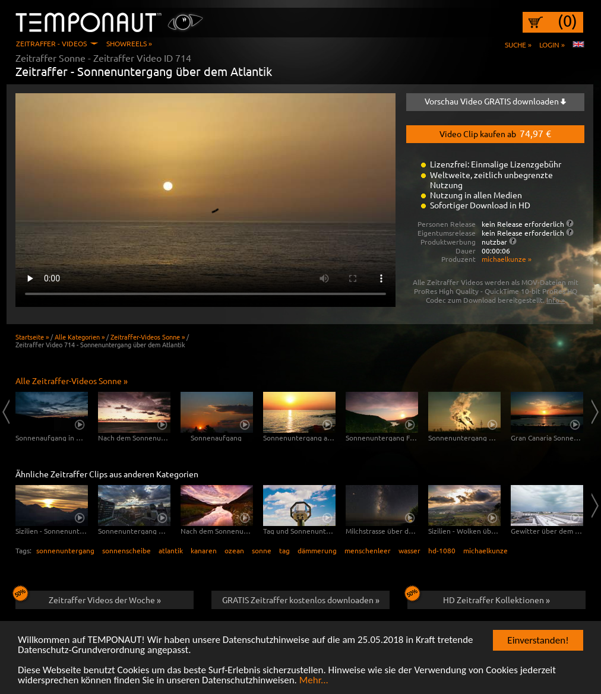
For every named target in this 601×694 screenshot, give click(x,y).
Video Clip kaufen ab (495, 133)
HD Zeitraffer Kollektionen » (478, 598)
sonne (261, 550)
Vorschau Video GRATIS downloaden (495, 101)
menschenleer (367, 550)
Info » (555, 300)
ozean (234, 550)
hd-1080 (442, 550)
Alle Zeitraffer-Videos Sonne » (71, 380)
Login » (552, 44)
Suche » (518, 44)
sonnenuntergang (65, 550)
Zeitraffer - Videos (51, 43)
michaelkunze (485, 550)
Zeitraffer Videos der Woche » (88, 598)
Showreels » (129, 43)
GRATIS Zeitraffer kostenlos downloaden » (300, 599)
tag (284, 550)
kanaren (204, 550)
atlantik (171, 550)
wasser (409, 550)
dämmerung (317, 550)
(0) (567, 20)
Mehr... (313, 680)
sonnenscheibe (126, 550)
